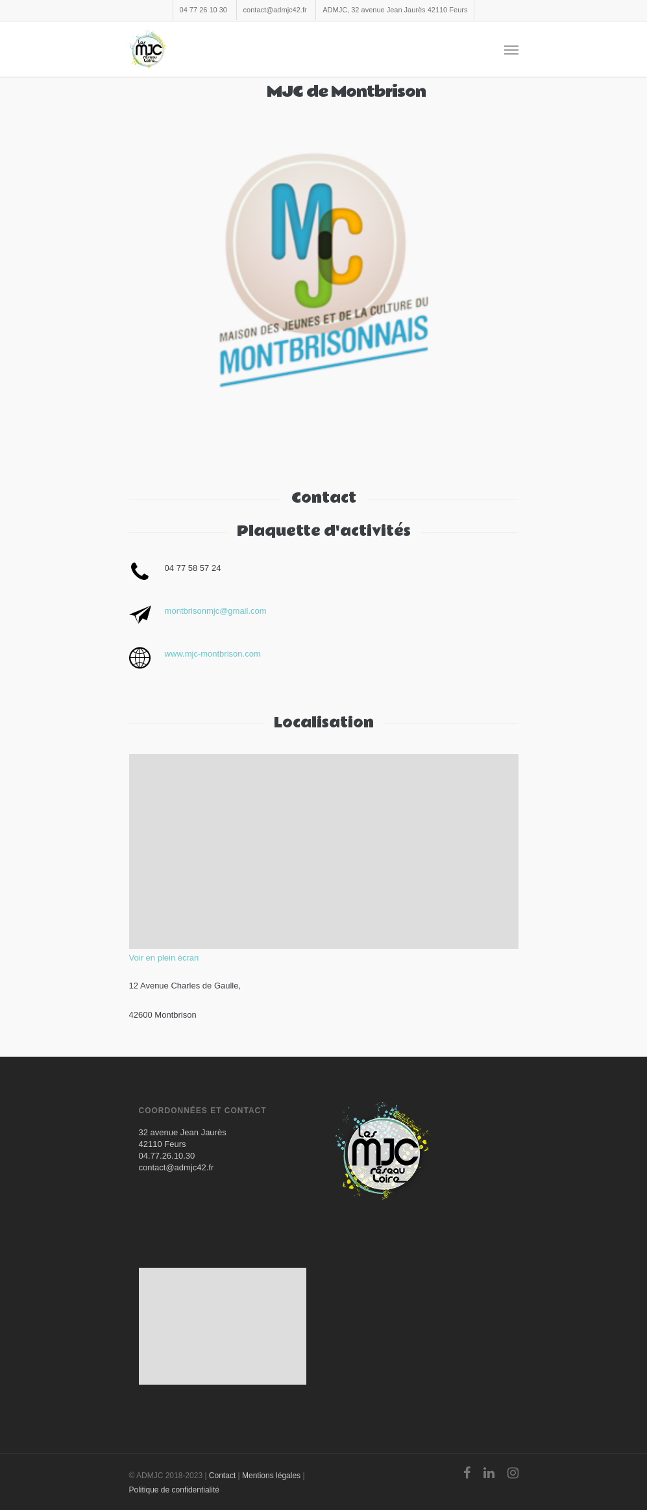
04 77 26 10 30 (203, 10)
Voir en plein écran (164, 958)
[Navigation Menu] (511, 49)
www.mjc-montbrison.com (213, 654)
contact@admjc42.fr (275, 10)
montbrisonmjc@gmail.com (216, 611)
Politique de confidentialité (174, 1489)
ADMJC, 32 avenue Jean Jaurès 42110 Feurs (395, 10)
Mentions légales (271, 1475)
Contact (222, 1475)
